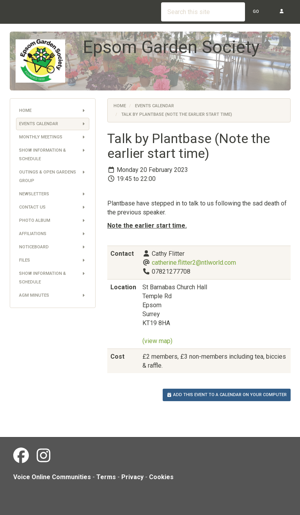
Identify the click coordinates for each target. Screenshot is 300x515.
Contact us (52, 207)
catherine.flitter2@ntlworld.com (194, 262)
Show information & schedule (52, 153)
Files (52, 260)
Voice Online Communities (52, 477)
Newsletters (52, 194)
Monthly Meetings (52, 137)
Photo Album (52, 220)
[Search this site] (203, 11)
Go (256, 11)
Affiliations (52, 234)
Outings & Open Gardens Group (52, 175)
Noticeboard (52, 247)
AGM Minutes (52, 295)
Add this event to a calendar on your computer (227, 394)
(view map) (157, 341)
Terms (106, 477)
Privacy (132, 477)
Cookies (161, 477)
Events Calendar (52, 124)
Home (52, 110)
